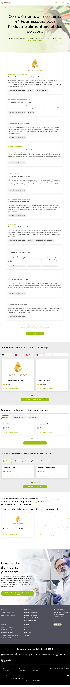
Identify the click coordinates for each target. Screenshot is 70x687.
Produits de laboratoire (7, 630)
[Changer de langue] (63, 3)
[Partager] (59, 3)
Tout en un (27, 635)
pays (41, 40)
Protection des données (17, 678)
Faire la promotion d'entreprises (33, 618)
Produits (26, 630)
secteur (36, 40)
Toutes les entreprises (35, 443)
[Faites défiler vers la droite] (42, 355)
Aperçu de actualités (6, 618)
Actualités (27, 627)
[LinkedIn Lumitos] (68, 676)
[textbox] (57, 355)
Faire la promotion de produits (9, 635)
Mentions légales (9, 676)
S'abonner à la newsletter (8, 615)
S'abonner (57, 624)
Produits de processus (7, 632)
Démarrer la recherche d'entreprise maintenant (17, 593)
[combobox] (57, 354)
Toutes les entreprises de (35, 399)
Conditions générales (22, 676)
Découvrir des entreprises (31, 612)
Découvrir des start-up (30, 615)
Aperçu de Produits (6, 637)
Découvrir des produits (7, 627)
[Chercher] (56, 3)
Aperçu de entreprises (30, 620)
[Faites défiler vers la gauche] (40, 355)
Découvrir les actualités (7, 612)
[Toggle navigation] (68, 3)
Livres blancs (27, 632)
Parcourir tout (35, 333)
